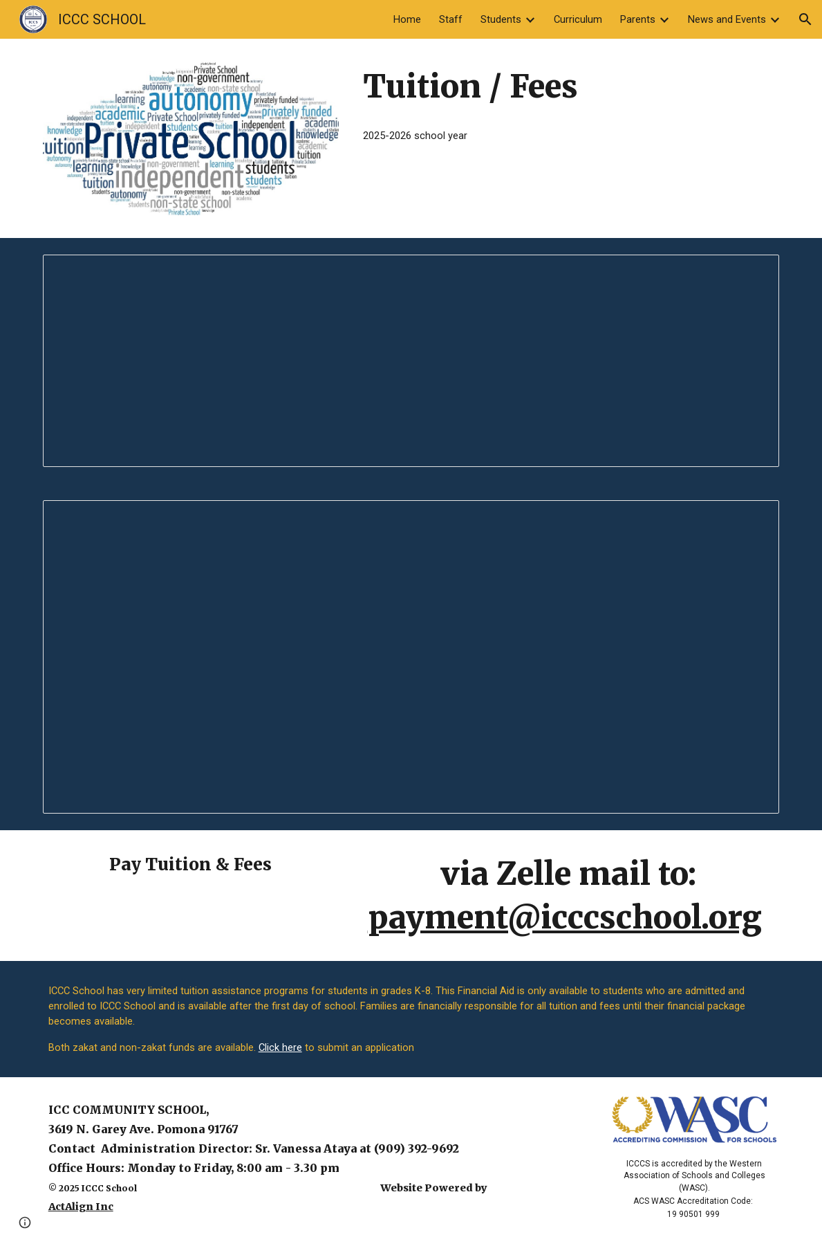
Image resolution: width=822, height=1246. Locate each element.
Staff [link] (451, 19)
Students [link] (500, 19)
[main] (568, 86)
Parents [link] (637, 19)
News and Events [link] (727, 19)
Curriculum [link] (578, 19)
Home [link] (407, 19)
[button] (805, 19)
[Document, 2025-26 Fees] (411, 657)
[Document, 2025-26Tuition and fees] (411, 361)
